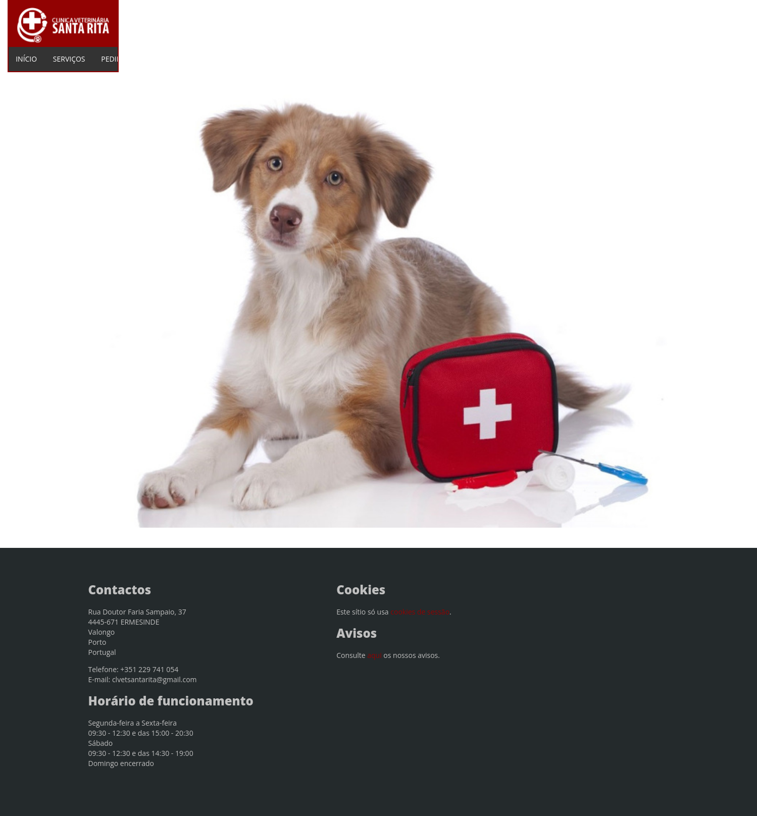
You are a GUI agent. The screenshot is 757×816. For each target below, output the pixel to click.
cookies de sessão (419, 612)
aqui (374, 655)
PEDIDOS (116, 59)
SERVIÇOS (69, 59)
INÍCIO (26, 59)
